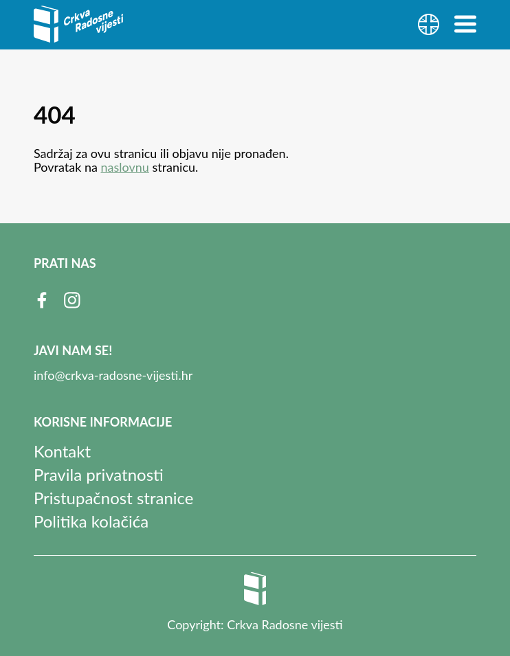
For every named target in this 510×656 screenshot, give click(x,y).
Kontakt (62, 451)
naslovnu (125, 166)
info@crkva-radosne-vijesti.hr (113, 375)
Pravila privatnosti (99, 474)
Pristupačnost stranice (114, 498)
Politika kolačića (91, 521)
